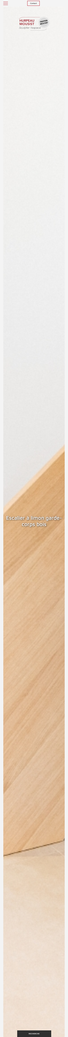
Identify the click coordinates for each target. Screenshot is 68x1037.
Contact (33, 3)
